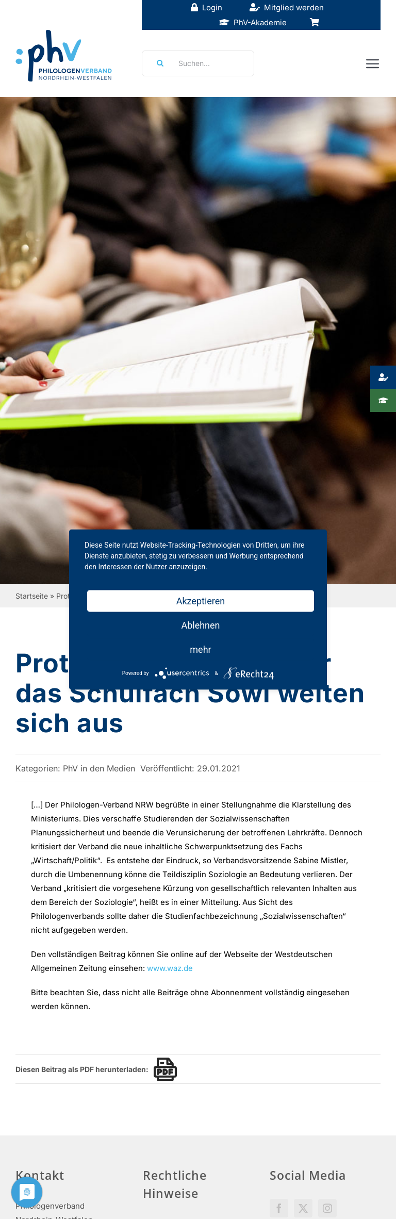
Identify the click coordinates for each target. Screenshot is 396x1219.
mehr (200, 649)
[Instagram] (327, 1208)
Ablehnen (200, 625)
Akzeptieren (200, 601)
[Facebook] (279, 1208)
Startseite (31, 595)
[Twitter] (303, 1208)
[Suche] (157, 63)
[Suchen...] (198, 63)
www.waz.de (170, 968)
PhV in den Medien (99, 768)
